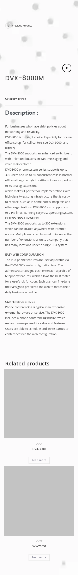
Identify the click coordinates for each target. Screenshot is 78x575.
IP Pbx (22, 99)
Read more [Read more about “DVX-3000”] (39, 460)
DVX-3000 (39, 449)
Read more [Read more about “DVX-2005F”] (39, 557)
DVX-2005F (39, 546)
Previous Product (22, 25)
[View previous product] (8, 26)
